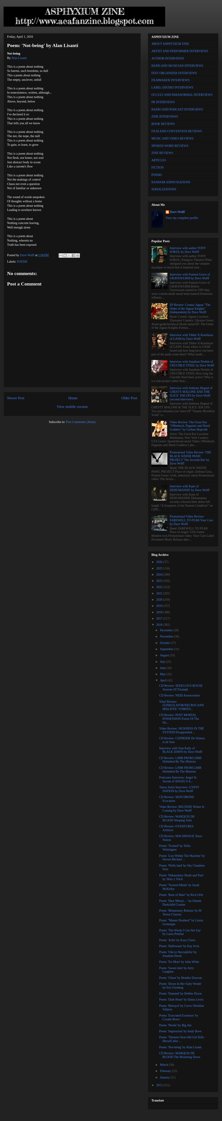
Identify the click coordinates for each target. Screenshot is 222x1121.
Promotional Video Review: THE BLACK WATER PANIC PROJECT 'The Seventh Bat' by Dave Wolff (190, 458)
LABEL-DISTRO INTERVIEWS (172, 87)
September (167, 649)
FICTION (157, 167)
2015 (159, 1085)
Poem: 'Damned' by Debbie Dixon (180, 993)
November (167, 636)
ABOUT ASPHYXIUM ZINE (170, 43)
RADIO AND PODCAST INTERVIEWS (177, 109)
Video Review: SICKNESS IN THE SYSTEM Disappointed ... (181, 730)
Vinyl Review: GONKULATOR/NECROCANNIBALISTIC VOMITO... (181, 705)
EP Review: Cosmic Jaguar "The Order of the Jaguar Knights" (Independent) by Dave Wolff (190, 308)
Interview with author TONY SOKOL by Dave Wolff (188, 250)
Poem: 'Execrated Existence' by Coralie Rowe (178, 1017)
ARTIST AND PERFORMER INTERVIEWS (179, 51)
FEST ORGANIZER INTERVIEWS (174, 73)
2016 (159, 624)
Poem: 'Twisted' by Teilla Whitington (174, 847)
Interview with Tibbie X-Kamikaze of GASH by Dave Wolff (191, 336)
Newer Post (15, 398)
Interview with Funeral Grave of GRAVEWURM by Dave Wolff (190, 276)
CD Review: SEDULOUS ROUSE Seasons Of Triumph (181, 687)
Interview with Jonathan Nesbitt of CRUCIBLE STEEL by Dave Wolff (192, 363)
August (165, 655)
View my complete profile (182, 218)
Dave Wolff (177, 212)
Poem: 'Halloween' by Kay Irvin (179, 946)
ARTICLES (158, 160)
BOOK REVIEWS (163, 124)
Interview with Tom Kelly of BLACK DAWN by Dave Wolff (180, 750)
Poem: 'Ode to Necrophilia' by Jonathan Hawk (178, 954)
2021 (159, 593)
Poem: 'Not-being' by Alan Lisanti (180, 1047)
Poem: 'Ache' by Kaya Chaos (177, 940)
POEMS (22, 261)
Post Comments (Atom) (80, 422)
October (165, 643)
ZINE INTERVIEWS (164, 116)
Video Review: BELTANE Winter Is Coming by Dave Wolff (181, 808)
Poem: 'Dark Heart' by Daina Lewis (181, 999)
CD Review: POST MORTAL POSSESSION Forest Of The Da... (179, 718)
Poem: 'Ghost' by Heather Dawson (180, 977)
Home (72, 398)
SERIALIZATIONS (163, 189)
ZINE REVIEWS (162, 153)
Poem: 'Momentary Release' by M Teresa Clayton (180, 912)
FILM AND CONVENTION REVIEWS (176, 131)
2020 (159, 599)
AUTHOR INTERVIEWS (167, 58)
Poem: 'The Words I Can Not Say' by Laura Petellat (180, 932)
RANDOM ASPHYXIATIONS (170, 182)
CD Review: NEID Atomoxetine (179, 695)
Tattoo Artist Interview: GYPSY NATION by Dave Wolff (179, 789)
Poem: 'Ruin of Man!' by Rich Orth (181, 895)
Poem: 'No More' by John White (179, 962)
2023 (159, 580)
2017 (159, 618)
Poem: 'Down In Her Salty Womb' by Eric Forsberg (180, 985)
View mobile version (72, 407)
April (163, 680)
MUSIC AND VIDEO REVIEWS (172, 138)
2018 (159, 612)
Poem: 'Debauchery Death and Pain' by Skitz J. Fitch (181, 877)
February (166, 1071)
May (163, 674)
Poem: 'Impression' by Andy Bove (180, 1031)
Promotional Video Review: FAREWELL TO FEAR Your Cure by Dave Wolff (191, 520)
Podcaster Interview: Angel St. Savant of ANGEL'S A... (178, 779)
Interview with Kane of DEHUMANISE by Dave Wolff (189, 488)
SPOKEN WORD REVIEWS (169, 146)
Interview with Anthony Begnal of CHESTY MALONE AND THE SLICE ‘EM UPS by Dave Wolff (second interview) (191, 393)
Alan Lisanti (19, 58)
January (165, 1077)
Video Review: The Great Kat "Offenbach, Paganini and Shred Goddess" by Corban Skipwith (190, 426)
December (166, 630)
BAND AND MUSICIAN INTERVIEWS (177, 65)
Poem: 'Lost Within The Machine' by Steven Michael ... (182, 857)
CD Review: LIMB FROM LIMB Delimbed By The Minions (180, 759)
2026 (159, 562)
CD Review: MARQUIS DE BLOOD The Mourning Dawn (179, 1055)
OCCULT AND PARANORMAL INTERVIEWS (181, 94)
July (163, 661)
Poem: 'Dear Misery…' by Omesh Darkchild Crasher (180, 902)
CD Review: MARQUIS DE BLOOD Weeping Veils (177, 818)
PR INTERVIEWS (163, 102)
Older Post (129, 398)
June (163, 668)
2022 (159, 587)
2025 (159, 568)
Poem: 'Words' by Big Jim (175, 1025)
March (164, 1064)
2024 (159, 574)
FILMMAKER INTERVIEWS (170, 80)
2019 (159, 606)
